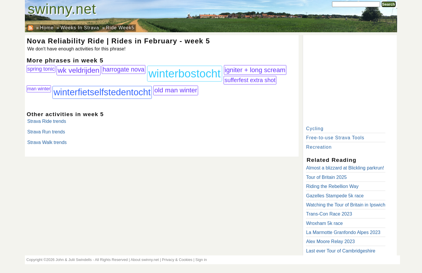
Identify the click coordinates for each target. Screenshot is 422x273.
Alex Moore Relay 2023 (330, 241)
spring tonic (41, 69)
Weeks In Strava (79, 27)
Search (388, 4)
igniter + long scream (255, 70)
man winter (38, 88)
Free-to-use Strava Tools (335, 137)
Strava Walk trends (47, 142)
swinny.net (62, 9)
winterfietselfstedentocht (102, 92)
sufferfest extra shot (249, 80)
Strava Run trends (46, 131)
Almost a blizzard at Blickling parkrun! (345, 167)
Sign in (201, 259)
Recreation (318, 147)
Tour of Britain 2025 (326, 177)
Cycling (314, 128)
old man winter (175, 90)
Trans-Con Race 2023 (329, 213)
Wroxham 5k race (324, 223)
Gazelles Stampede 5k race (335, 195)
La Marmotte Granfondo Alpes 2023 (343, 232)
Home (47, 27)
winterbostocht (184, 73)
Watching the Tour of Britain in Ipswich (345, 204)
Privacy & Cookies (177, 259)
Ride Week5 (120, 27)
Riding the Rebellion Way (332, 186)
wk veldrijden (78, 70)
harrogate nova (123, 69)
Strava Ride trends (46, 121)
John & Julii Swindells (74, 259)
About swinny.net (145, 259)
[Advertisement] (350, 79)
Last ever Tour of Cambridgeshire (340, 250)
